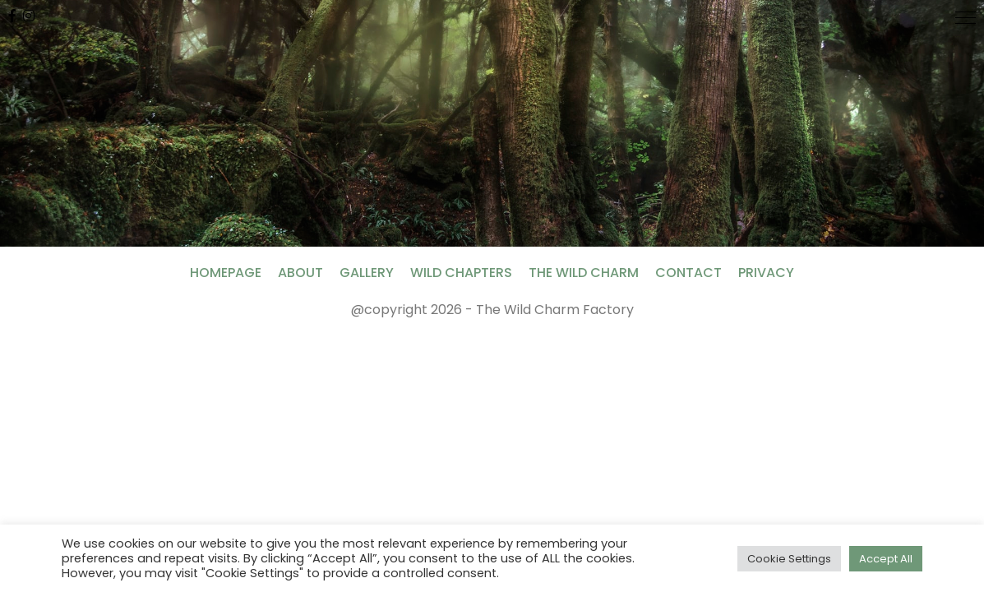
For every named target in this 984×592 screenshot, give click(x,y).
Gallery (367, 272)
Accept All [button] (885, 559)
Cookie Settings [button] (789, 559)
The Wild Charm (584, 272)
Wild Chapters (461, 272)
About (300, 272)
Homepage (225, 272)
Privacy (766, 272)
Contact (688, 272)
